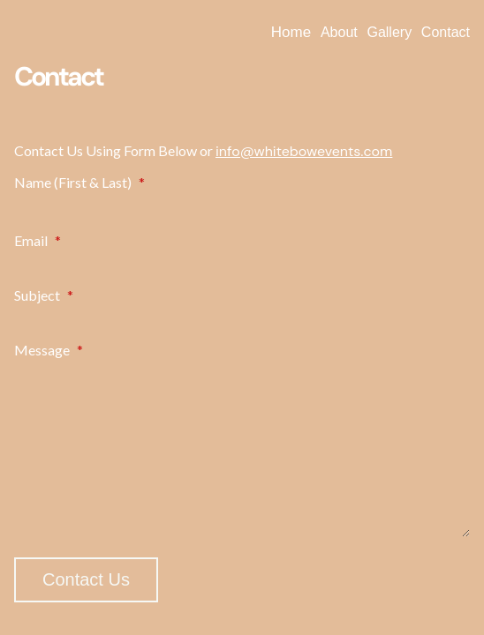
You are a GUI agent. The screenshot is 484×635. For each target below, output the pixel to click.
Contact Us (86, 579)
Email (37, 240)
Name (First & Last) (79, 182)
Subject (43, 295)
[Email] (242, 261)
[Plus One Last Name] (360, 203)
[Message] (242, 449)
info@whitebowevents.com (304, 151)
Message (48, 349)
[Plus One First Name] (123, 203)
